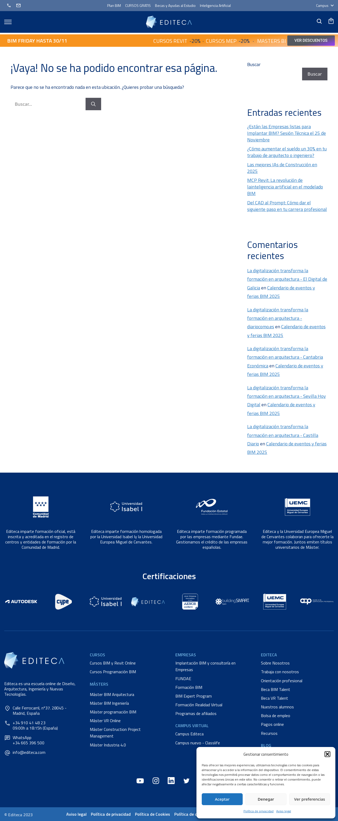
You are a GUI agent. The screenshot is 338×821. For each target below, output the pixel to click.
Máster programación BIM (113, 712)
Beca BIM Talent (275, 689)
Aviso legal (283, 811)
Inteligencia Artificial (215, 5)
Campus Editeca (189, 734)
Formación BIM (188, 687)
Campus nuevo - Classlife (197, 743)
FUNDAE (183, 678)
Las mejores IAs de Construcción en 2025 (282, 168)
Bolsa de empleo (275, 715)
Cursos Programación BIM (113, 671)
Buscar (254, 64)
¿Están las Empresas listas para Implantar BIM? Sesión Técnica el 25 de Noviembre (286, 133)
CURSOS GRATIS (138, 5)
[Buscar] (93, 104)
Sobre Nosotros (275, 663)
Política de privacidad (258, 811)
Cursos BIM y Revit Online (113, 663)
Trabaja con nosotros (280, 671)
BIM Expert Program (193, 696)
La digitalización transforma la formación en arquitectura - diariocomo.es (277, 318)
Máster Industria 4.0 (108, 745)
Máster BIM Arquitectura (112, 694)
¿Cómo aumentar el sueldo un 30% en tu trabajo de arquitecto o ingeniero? (287, 152)
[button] (327, 754)
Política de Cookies (152, 814)
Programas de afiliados (196, 713)
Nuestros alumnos (277, 707)
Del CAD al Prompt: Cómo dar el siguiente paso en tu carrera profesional (287, 206)
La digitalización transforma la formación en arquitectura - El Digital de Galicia (287, 279)
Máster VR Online (105, 720)
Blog (266, 745)
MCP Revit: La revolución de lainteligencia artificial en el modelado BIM (285, 187)
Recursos (269, 733)
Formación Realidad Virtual (198, 705)
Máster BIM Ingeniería (109, 703)
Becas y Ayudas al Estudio (175, 5)
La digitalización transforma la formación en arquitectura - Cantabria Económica (285, 357)
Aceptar (222, 799)
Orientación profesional (281, 680)
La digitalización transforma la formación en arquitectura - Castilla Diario (282, 435)
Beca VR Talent (274, 698)
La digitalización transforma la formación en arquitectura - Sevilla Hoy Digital (286, 396)
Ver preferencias (309, 799)
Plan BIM (114, 5)
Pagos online (272, 724)
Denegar (266, 799)
